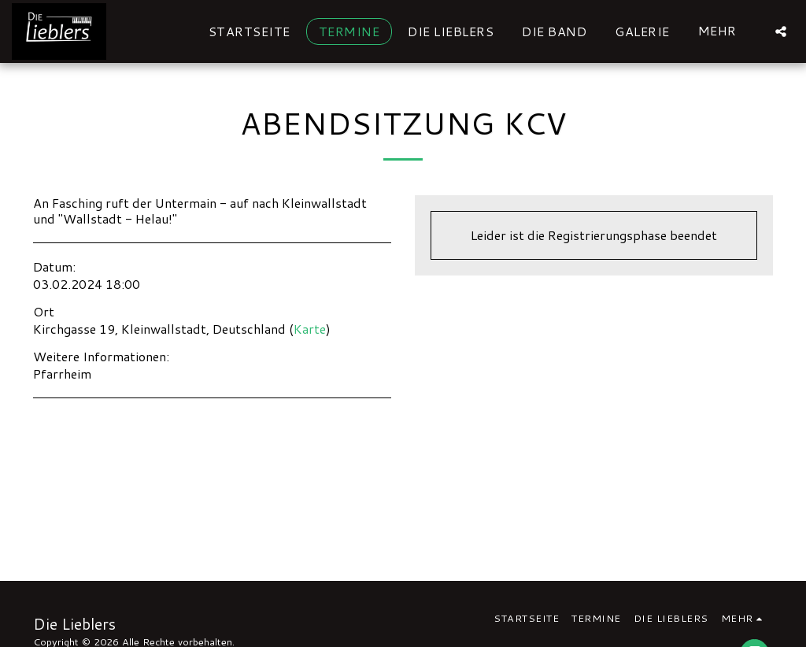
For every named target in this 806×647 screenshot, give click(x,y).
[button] (780, 31)
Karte (310, 329)
